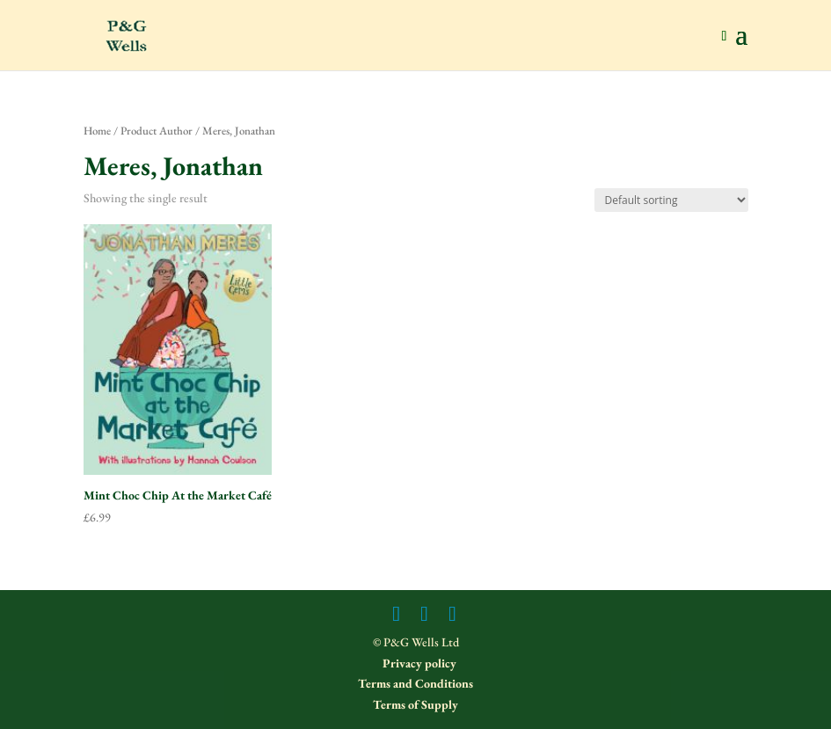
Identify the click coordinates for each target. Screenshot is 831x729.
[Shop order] (671, 200)
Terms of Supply (415, 704)
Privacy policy (418, 663)
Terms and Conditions (415, 683)
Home (97, 130)
